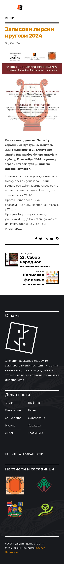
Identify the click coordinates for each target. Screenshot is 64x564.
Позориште (13, 410)
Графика (34, 402)
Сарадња (34, 425)
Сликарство (13, 418)
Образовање (37, 418)
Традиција (35, 433)
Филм (9, 402)
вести (9, 18)
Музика (10, 425)
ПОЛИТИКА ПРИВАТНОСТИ (24, 454)
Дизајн (10, 433)
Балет (32, 410)
